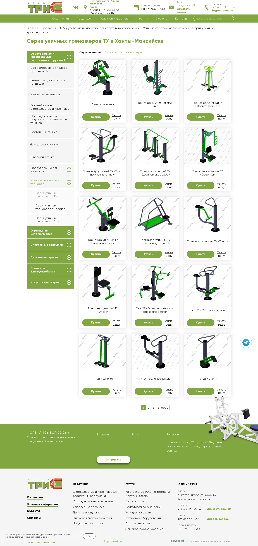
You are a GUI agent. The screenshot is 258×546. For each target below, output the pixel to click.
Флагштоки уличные (44, 144)
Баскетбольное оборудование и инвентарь (49, 107)
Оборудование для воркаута (43, 169)
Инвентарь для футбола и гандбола (47, 82)
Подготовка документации (143, 507)
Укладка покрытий (138, 512)
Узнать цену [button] (116, 117)
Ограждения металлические (41, 232)
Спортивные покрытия (46, 244)
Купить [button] (96, 117)
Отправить (113, 459)
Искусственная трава (45, 282)
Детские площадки (44, 257)
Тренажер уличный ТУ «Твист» (207, 241)
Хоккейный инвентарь (45, 94)
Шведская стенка (42, 157)
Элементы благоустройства (42, 270)
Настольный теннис (43, 132)
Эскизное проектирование (144, 529)
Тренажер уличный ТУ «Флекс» (103, 310)
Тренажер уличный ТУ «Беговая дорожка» (155, 241)
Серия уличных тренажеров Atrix (47, 219)
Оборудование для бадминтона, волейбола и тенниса (48, 119)
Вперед (163, 407)
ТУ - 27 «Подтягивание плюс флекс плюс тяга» (155, 310)
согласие (173, 446)
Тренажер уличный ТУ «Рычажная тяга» (103, 241)
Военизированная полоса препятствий (48, 69)
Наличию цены (134, 52)
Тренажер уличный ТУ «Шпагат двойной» (207, 104)
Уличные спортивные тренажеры (44, 182)
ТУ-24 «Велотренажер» (155, 378)
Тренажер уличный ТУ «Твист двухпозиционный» (103, 173)
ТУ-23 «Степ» (208, 378)
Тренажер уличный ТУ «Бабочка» (207, 173)
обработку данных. (41, 537)
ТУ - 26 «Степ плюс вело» (207, 310)
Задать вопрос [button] (222, 10)
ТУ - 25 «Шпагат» (103, 378)
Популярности (113, 52)
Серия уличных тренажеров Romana (50, 207)
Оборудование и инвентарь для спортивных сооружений (47, 57)
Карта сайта (113, 541)
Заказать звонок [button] (183, 10)
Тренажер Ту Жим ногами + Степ (155, 104)
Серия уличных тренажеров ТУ (46, 194)
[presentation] (124, 447)
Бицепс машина (103, 104)
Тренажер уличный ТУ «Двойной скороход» (155, 173)
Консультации (134, 501)
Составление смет (138, 523)
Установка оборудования (143, 518)
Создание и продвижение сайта (200, 541)
